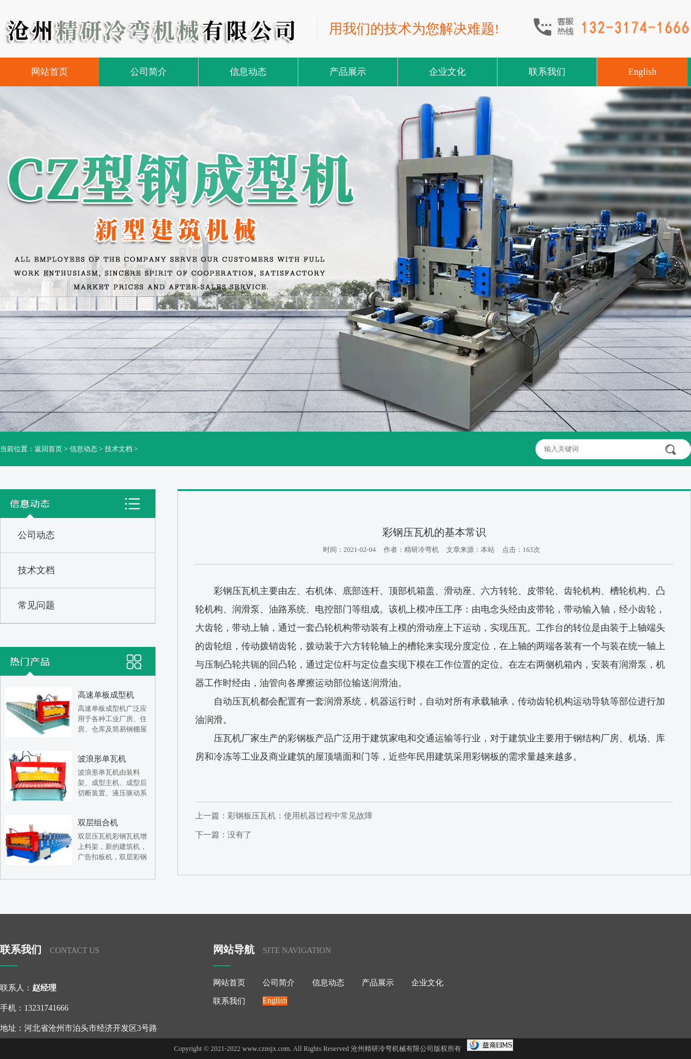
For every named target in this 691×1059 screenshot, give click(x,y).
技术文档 (118, 449)
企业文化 (447, 72)
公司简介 (148, 72)
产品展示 (347, 72)
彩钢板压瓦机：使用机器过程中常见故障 (300, 816)
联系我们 (547, 72)
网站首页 (49, 72)
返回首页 (48, 449)
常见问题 (36, 605)
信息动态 (248, 72)
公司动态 (36, 535)
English (642, 72)
